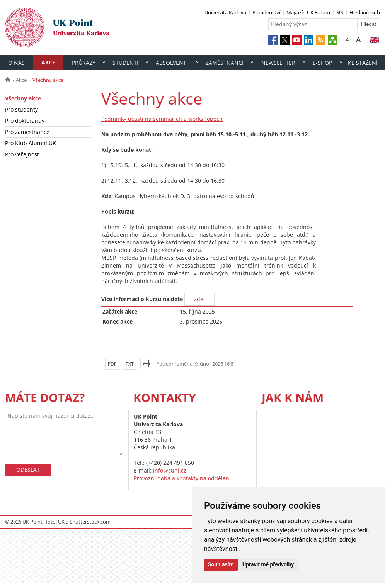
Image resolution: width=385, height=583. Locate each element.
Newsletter (278, 62)
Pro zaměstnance (27, 132)
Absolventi (172, 62)
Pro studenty (21, 109)
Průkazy (83, 62)
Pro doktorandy (24, 120)
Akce (48, 62)
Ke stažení (363, 62)
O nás (16, 62)
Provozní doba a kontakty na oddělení (182, 478)
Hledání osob (364, 12)
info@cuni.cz (169, 470)
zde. (199, 299)
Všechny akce (23, 98)
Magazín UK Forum (308, 12)
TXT (130, 364)
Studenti (125, 62)
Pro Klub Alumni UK (30, 143)
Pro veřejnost (22, 154)
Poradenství (266, 12)
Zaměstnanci (225, 62)
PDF (112, 364)
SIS (339, 12)
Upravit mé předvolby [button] (268, 564)
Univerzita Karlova (225, 12)
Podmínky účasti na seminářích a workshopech (162, 118)
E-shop (322, 62)
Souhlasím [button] (221, 564)
